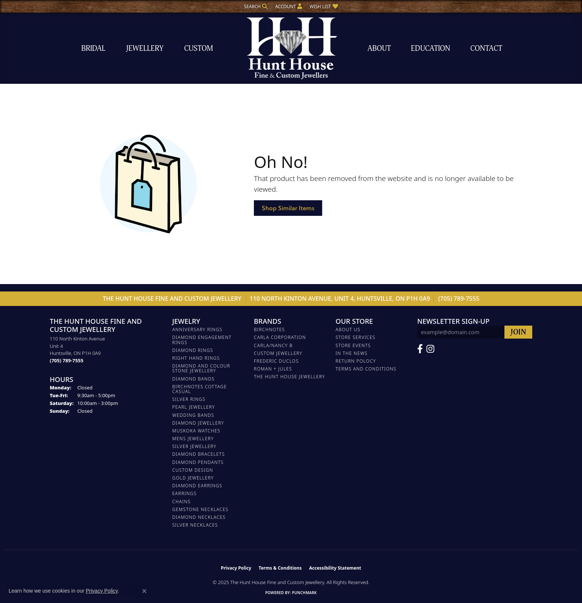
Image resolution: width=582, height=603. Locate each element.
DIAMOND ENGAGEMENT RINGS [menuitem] (202, 340)
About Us (348, 329)
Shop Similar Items (288, 208)
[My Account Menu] (288, 6)
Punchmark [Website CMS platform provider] (304, 592)
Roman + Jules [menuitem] (273, 368)
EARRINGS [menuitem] (184, 493)
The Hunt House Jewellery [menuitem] (289, 376)
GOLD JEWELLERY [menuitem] (193, 477)
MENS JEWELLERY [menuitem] (193, 438)
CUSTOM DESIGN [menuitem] (192, 470)
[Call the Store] (67, 360)
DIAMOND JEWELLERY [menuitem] (198, 423)
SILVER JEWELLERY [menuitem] (194, 446)
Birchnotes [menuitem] (269, 329)
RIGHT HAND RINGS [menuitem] (196, 358)
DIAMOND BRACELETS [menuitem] (198, 454)
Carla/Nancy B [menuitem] (273, 345)
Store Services (355, 337)
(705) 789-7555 (459, 298)
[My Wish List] (324, 6)
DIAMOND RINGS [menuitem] (192, 350)
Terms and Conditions (366, 368)
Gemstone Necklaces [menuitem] (200, 509)
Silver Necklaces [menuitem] (195, 525)
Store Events (353, 345)
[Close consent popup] (144, 591)
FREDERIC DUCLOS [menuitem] (276, 361)
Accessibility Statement (335, 568)
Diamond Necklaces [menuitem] (199, 517)
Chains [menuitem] (181, 501)
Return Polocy (356, 361)
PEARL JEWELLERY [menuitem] (193, 407)
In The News (351, 353)
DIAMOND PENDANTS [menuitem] (198, 462)
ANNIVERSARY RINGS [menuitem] (197, 329)
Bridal (93, 48)
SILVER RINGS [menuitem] (188, 399)
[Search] (256, 6)
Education (430, 48)
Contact (486, 48)
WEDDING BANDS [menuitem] (193, 415)
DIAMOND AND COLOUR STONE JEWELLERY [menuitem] (201, 368)
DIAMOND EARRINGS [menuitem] (197, 485)
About (379, 48)
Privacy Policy (236, 568)
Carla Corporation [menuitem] (280, 337)
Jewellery (144, 48)
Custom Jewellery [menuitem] (278, 353)
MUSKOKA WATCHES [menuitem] (196, 430)
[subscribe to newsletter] (518, 332)
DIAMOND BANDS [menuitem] (193, 378)
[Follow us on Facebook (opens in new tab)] (420, 349)
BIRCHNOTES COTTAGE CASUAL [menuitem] (199, 389)
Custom (198, 48)
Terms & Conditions (280, 568)
